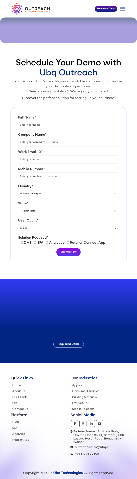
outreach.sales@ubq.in (92, 447)
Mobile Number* (31, 169)
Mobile (83, 409)
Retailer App (20, 439)
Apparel (77, 385)
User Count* (28, 220)
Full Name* (27, 117)
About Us (18, 391)
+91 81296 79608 (87, 453)
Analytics (18, 434)
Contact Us (20, 409)
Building (84, 397)
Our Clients (19, 397)
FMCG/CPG (80, 403)
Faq (14, 403)
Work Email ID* (30, 152)
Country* (25, 186)
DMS (15, 422)
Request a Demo (106, 9)
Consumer (85, 391)
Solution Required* (33, 238)
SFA (14, 428)
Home (16, 385)
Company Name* (32, 134)
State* (23, 203)
